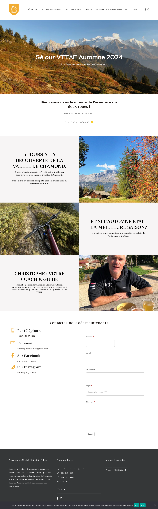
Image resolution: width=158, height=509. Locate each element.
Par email (26, 343)
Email (89, 353)
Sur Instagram (31, 367)
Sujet (89, 386)
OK (136, 505)
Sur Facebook (30, 355)
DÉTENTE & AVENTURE (51, 9)
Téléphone (90, 369)
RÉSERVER (32, 9)
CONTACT (135, 9)
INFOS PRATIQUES (73, 9)
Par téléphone (31, 330)
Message (90, 402)
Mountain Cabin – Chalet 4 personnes (111, 9)
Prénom (90, 337)
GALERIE (88, 9)
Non (142, 505)
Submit (90, 436)
